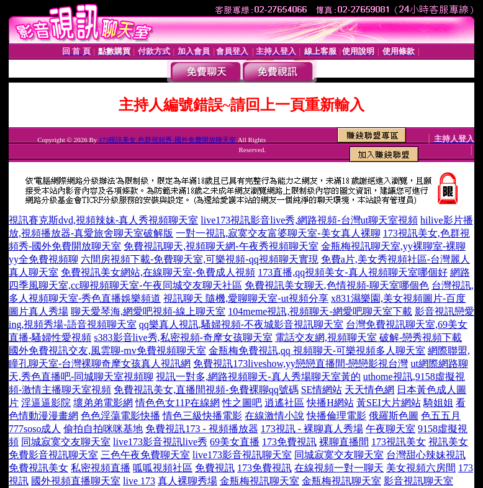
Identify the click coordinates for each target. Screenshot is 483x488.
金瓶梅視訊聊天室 (259, 481)
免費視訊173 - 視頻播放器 (201, 428)
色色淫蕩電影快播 (120, 415)
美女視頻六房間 (421, 468)
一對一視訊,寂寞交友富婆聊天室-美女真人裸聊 (278, 233)
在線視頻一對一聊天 (339, 468)
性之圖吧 (242, 402)
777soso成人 (35, 428)
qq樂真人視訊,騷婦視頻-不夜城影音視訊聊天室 (241, 324)
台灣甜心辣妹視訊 (426, 455)
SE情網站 (322, 389)
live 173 (139, 481)
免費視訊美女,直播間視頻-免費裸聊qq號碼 (206, 389)
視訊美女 (448, 441)
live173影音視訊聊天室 (242, 455)
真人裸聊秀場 (187, 481)
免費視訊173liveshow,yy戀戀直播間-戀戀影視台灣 (300, 363)
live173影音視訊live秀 (160, 441)
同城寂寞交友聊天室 (66, 441)
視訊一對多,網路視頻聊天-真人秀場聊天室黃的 (258, 376)
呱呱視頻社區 (162, 468)
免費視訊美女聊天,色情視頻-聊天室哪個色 (337, 285)
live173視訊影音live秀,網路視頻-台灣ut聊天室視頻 (309, 220)
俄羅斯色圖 (393, 415)
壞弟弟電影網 (103, 402)
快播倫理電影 (336, 415)
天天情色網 (369, 389)
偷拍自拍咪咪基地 (103, 428)
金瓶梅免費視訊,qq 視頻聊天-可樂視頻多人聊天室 (317, 350)
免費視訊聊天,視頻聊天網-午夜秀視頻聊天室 (221, 246)
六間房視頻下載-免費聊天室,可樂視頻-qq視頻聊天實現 (199, 259)
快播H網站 (330, 402)
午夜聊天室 (390, 428)
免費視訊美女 (38, 468)
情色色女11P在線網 (177, 402)
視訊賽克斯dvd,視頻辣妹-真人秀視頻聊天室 (103, 220)
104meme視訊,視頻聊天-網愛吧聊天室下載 (320, 311)
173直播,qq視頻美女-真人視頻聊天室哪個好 (352, 272)
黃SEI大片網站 (388, 402)
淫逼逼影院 (46, 402)
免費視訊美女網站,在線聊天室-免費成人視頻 (158, 272)
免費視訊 (215, 468)
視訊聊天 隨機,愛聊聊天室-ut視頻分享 (245, 298)
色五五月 (441, 415)
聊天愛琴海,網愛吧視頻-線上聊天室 (148, 311)
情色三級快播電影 (202, 415)
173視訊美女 (398, 441)
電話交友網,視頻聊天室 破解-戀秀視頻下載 (368, 337)
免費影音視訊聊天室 (53, 455)
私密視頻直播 (100, 468)
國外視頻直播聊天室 (75, 481)
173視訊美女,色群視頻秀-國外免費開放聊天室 (167, 139)
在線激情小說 (274, 415)
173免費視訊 (289, 441)
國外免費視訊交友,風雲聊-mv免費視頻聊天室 (107, 350)
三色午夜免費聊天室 (145, 455)
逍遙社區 (284, 402)
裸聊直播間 (344, 441)
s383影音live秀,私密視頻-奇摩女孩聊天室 (183, 337)
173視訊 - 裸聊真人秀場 (312, 428)
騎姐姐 (438, 402)
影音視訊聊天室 (418, 481)
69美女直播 (235, 441)
